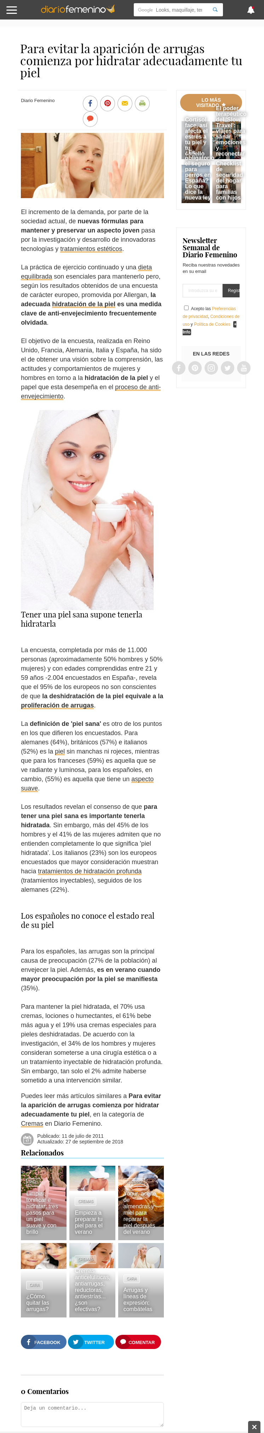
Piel (33, 1182)
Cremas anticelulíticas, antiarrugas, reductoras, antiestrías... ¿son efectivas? (92, 1290)
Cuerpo (134, 1182)
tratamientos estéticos (91, 248)
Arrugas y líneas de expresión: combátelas (138, 1299)
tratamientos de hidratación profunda (90, 871)
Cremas (32, 1123)
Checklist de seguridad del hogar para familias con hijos (229, 181)
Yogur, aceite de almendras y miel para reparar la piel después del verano (140, 1213)
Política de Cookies (212, 324)
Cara (34, 1285)
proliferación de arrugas (57, 705)
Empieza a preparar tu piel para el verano (88, 1222)
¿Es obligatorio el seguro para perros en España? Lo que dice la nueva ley (199, 175)
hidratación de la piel (83, 304)
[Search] (215, 9)
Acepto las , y (211, 316)
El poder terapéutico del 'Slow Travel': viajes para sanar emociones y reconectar (231, 131)
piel (60, 751)
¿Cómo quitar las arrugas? (37, 1302)
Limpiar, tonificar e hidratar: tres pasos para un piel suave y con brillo (42, 1213)
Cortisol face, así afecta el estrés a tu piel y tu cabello (196, 137)
